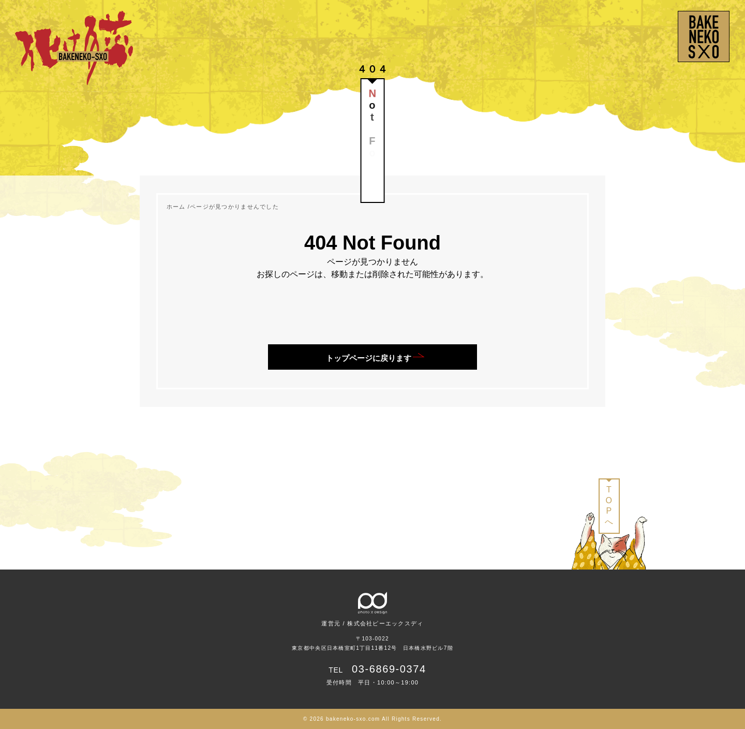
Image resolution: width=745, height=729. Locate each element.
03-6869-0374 (389, 669)
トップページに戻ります (368, 358)
